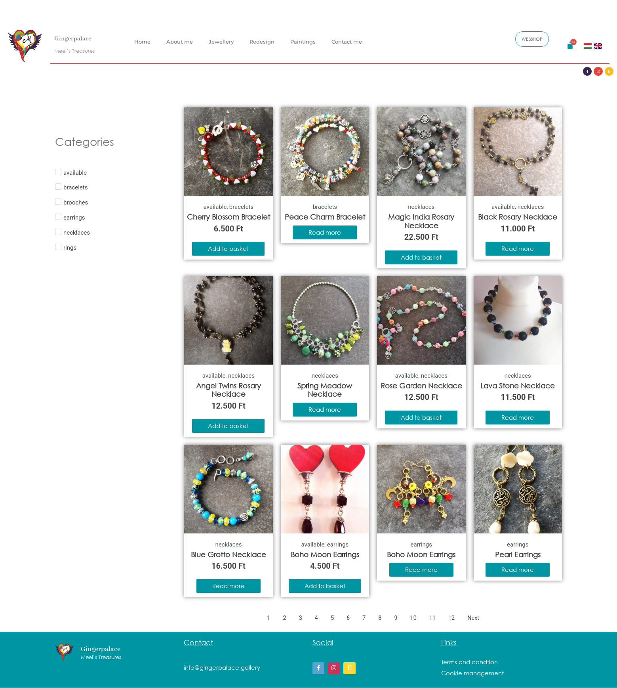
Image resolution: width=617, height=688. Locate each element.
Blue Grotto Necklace (228, 554)
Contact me (346, 35)
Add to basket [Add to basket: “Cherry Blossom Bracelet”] (228, 248)
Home (142, 35)
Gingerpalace (76, 32)
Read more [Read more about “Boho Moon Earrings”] (421, 569)
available (215, 206)
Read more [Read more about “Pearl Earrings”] (517, 569)
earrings (337, 544)
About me (179, 35)
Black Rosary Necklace (517, 216)
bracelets (241, 206)
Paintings (303, 35)
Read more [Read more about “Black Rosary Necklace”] (517, 248)
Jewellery (221, 35)
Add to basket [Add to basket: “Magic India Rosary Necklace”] (421, 257)
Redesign (261, 35)
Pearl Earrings (518, 554)
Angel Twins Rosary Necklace (228, 390)
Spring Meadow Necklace (324, 390)
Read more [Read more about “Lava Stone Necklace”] (517, 417)
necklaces (421, 206)
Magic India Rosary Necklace (421, 221)
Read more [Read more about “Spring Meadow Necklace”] (324, 409)
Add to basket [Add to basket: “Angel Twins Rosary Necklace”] (228, 425)
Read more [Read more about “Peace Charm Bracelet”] (324, 232)
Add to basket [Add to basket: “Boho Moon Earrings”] (325, 585)
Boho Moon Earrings (325, 554)
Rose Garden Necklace (421, 385)
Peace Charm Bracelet (325, 216)
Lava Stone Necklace (517, 385)
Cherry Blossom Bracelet (228, 216)
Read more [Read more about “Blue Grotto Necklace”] (228, 585)
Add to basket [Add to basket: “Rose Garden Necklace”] (421, 417)
